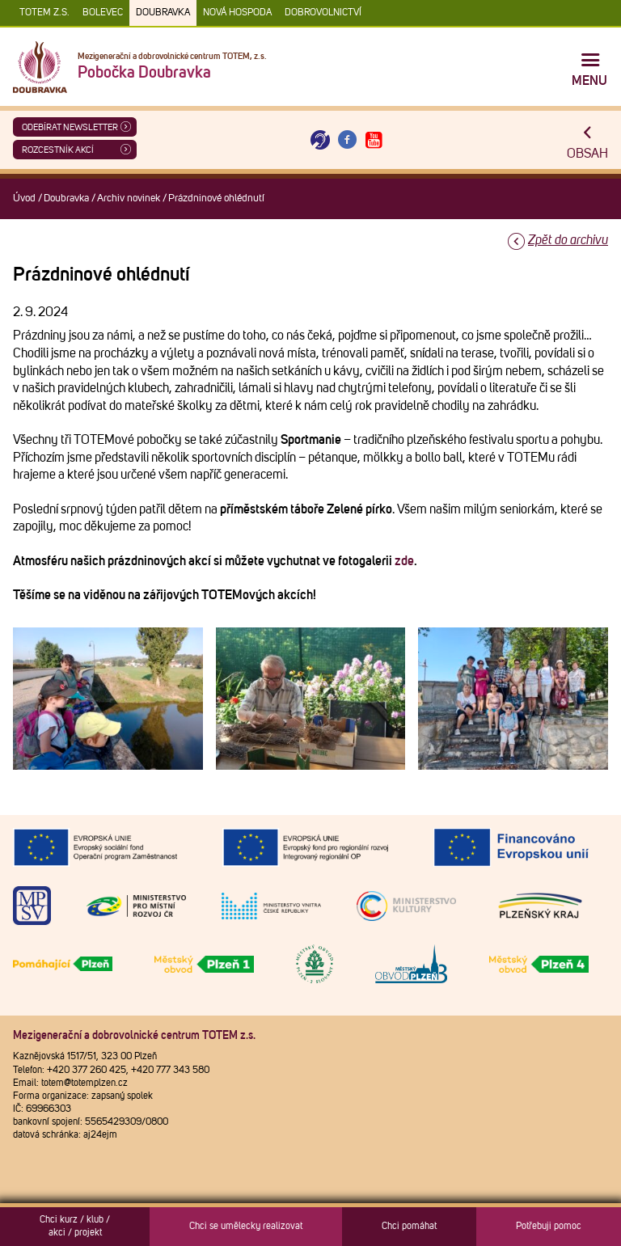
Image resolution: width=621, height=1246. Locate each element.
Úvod (24, 198)
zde (404, 561)
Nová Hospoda (237, 13)
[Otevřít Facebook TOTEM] (347, 140)
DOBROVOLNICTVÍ (323, 13)
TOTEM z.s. (44, 13)
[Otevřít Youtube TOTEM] (374, 140)
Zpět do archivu (568, 240)
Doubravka (163, 13)
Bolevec (102, 13)
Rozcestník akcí (58, 150)
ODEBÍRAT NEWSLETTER (70, 127)
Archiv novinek (128, 198)
